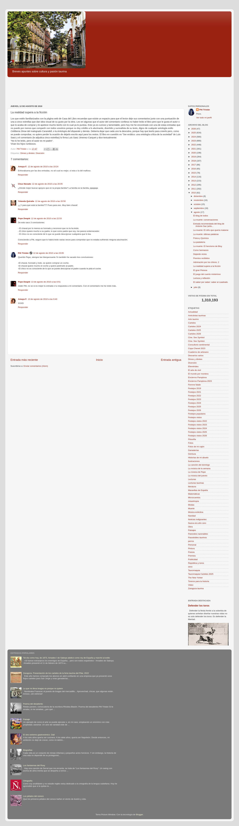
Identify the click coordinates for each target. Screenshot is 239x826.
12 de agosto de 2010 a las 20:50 (50, 201)
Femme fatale (194, 385)
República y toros (196, 563)
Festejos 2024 (194, 403)
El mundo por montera (198, 374)
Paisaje (26, 719)
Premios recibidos (201, 258)
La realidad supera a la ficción (207, 266)
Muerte (191, 508)
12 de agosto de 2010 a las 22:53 (46, 218)
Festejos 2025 (194, 406)
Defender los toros (198, 605)
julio (196, 287)
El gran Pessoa (200, 270)
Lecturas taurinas (196, 483)
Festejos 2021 (194, 392)
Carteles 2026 (194, 334)
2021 (193, 149)
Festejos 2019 (194, 388)
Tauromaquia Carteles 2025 (200, 574)
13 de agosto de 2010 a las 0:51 (46, 282)
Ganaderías (193, 450)
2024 (193, 137)
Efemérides (193, 366)
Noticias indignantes (197, 519)
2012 (193, 185)
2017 (193, 165)
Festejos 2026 (194, 410)
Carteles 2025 (194, 330)
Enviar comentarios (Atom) (36, 366)
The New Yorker (195, 578)
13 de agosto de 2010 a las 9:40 (42, 299)
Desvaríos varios (195, 355)
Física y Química (201, 238)
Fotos (190, 443)
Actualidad (193, 312)
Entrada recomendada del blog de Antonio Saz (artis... (208, 225)
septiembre (199, 208)
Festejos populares (196, 414)
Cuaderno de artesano (198, 352)
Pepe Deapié (24, 218)
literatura (192, 486)
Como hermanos (201, 250)
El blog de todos (200, 216)
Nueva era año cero (197, 523)
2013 (193, 181)
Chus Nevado (24, 184)
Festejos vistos (195, 417)
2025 (193, 133)
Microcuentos (194, 497)
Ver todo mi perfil (204, 117)
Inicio (99, 359)
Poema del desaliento (33, 704)
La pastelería (199, 242)
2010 (193, 193)
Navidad (192, 516)
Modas (191, 505)
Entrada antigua (171, 359)
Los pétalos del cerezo (33, 796)
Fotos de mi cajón (196, 446)
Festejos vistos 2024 (197, 428)
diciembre (198, 196)
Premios (192, 556)
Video (190, 585)
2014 (193, 177)
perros (191, 541)
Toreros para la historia (198, 581)
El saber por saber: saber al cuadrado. (210, 282)
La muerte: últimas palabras (206, 234)
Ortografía (27, 781)
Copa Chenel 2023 (196, 348)
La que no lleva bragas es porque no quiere (43, 688)
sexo (190, 567)
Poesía (191, 552)
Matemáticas (194, 494)
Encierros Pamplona (197, 377)
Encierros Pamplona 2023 (200, 381)
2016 (193, 169)
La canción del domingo (199, 465)
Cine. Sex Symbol (196, 337)
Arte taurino (193, 319)
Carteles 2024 (194, 326)
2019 (193, 157)
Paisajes (192, 530)
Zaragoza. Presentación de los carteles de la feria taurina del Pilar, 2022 (56, 673)
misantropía (193, 501)
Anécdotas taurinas (197, 315)
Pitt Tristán (23, 253)
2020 (193, 153)
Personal (192, 545)
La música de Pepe (197, 472)
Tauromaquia (194, 570)
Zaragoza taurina (196, 588)
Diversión (40, 153)
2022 (193, 145)
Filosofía (192, 439)
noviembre (199, 200)
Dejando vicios (200, 254)
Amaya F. (22, 166)
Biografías (27, 750)
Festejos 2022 (194, 396)
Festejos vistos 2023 (197, 425)
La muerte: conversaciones (205, 220)
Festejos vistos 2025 (197, 432)
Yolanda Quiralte (26, 201)
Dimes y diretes (27, 153)
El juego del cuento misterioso (207, 274)
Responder (23, 175)
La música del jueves (197, 475)
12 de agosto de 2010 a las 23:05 (48, 253)
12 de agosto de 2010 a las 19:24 (43, 166)
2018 (193, 161)
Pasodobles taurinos (197, 537)
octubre (197, 204)
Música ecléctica (195, 512)
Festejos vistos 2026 (197, 436)
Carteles (192, 323)
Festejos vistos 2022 (197, 421)
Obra (190, 527)
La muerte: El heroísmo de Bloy (207, 246)
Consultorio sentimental (199, 345)
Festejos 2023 (194, 399)
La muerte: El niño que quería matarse (210, 230)
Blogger (139, 814)
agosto (197, 212)
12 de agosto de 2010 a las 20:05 (47, 184)
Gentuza (192, 454)
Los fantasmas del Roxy (34, 765)
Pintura (191, 548)
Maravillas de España (198, 490)
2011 (193, 189)
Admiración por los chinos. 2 (206, 262)
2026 (193, 129)
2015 (193, 173)
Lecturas (192, 479)
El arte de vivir (194, 370)
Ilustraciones (194, 461)
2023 (193, 141)
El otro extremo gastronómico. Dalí (39, 735)
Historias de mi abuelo (198, 457)
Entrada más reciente (24, 359)
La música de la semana (199, 468)
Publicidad (193, 559)
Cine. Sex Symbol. (196, 341)
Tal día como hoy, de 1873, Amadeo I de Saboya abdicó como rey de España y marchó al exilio (66, 658)
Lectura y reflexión (201, 278)
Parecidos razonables (198, 534)
